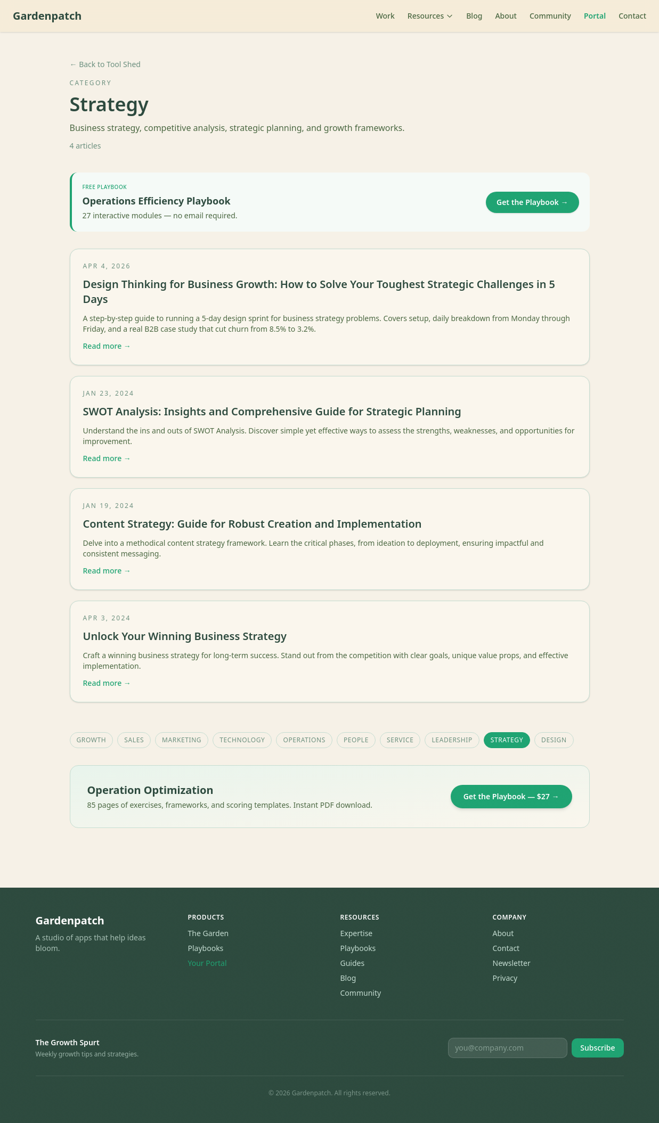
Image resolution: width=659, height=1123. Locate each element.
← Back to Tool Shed (105, 64)
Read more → (107, 346)
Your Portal (207, 963)
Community (550, 16)
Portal (595, 16)
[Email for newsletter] (507, 1048)
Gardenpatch (47, 16)
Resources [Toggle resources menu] (430, 16)
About (506, 16)
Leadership (452, 739)
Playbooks (206, 948)
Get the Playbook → (532, 202)
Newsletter (512, 963)
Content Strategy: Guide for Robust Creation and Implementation (252, 524)
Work (385, 16)
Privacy (505, 978)
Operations (304, 739)
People (356, 739)
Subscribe (597, 1048)
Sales (134, 739)
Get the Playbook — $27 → (511, 796)
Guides (352, 963)
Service (400, 739)
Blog (474, 16)
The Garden (208, 933)
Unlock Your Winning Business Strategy (185, 636)
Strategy (507, 739)
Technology (242, 739)
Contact (632, 16)
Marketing (181, 739)
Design (554, 739)
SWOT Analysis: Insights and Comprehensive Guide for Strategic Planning (272, 411)
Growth (92, 739)
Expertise (356, 933)
